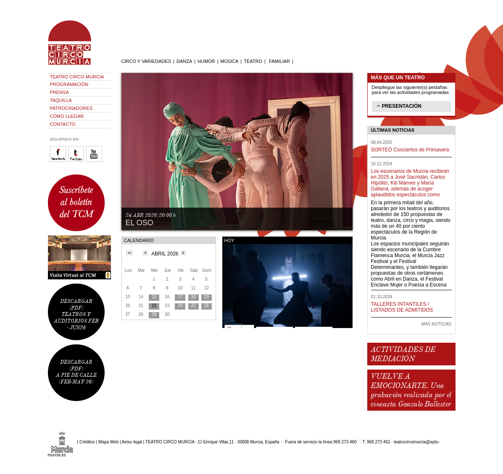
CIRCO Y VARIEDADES (146, 61)
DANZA (184, 61)
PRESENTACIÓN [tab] (398, 105)
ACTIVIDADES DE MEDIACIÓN (403, 354)
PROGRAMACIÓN (69, 84)
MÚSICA (230, 61)
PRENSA (59, 92)
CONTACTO (63, 124)
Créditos (87, 442)
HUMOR (206, 61)
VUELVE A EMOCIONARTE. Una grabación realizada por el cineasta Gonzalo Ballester (411, 390)
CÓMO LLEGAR (67, 116)
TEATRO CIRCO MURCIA (77, 76)
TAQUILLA (61, 100)
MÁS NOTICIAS (436, 324)
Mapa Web (108, 442)
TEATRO (253, 61)
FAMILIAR (279, 61)
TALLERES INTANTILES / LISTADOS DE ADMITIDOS (402, 307)
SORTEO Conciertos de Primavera (410, 150)
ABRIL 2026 (164, 254)
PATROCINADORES (71, 108)
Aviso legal (132, 442)
